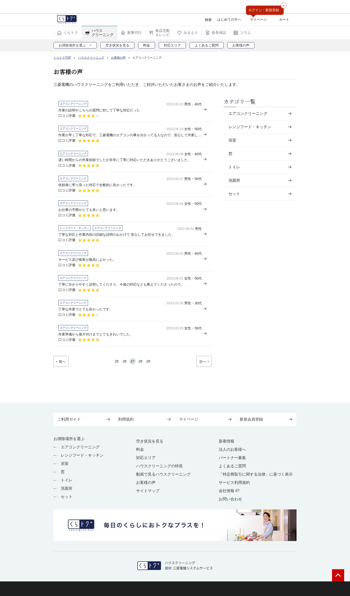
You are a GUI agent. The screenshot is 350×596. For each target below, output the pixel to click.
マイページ (205, 419)
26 (123, 378)
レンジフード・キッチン (82, 455)
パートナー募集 (232, 458)
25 (114, 378)
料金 (140, 449)
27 (132, 378)
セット (66, 497)
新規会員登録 (266, 419)
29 (150, 378)
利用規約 (144, 419)
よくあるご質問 (232, 466)
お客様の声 (146, 482)
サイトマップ (147, 491)
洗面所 (66, 488)
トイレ (66, 480)
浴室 (65, 463)
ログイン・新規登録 (263, 10)
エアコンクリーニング (80, 447)
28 (141, 378)
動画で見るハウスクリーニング (163, 474)
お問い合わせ (230, 499)
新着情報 (226, 441)
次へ (201, 378)
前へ (64, 378)
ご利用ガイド (83, 419)
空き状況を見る (149, 441)
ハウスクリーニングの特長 (159, 466)
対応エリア (146, 458)
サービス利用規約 (234, 482)
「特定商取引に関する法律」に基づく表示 (256, 474)
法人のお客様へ (232, 449)
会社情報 (229, 491)
